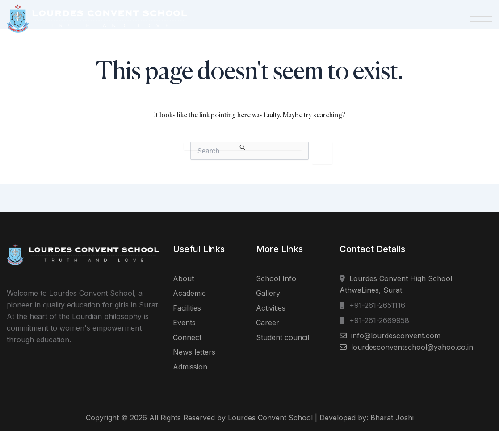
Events (184, 322)
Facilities (187, 307)
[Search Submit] (243, 146)
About (183, 278)
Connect (187, 337)
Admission (190, 366)
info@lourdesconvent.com (395, 335)
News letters (194, 352)
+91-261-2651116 (377, 305)
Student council (282, 337)
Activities (270, 307)
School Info (276, 278)
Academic (189, 293)
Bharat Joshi (392, 417)
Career (267, 322)
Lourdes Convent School (270, 417)
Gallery (268, 293)
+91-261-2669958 (379, 320)
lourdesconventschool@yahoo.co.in (412, 347)
